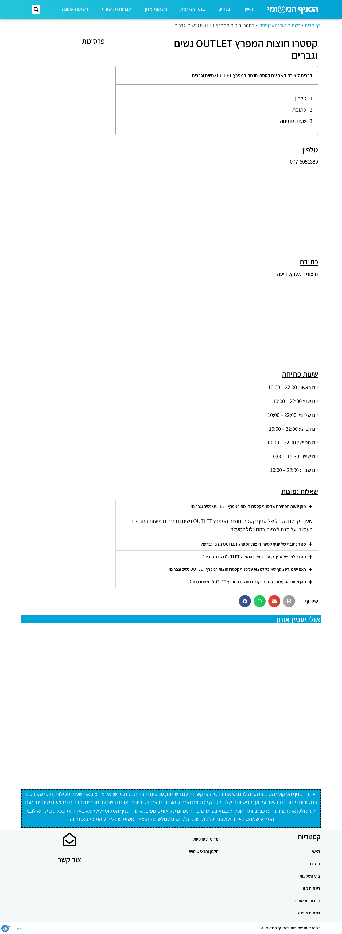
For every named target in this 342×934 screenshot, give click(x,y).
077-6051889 (304, 161)
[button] (36, 9)
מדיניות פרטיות (206, 839)
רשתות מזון (156, 9)
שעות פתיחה (293, 120)
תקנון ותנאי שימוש (204, 851)
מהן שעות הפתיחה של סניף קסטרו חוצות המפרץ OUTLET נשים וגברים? (248, 506)
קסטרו (265, 25)
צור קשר (69, 859)
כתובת (299, 109)
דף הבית (313, 25)
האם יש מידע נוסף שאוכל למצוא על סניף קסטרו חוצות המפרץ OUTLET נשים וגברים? (237, 569)
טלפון (300, 98)
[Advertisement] (216, 207)
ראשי (248, 9)
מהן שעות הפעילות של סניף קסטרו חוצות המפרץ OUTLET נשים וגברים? (247, 582)
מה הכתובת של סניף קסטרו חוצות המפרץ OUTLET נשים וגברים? (253, 544)
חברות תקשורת (116, 9)
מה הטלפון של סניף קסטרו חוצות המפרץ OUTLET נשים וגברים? (254, 556)
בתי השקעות (192, 9)
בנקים (224, 9)
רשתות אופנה (75, 9)
